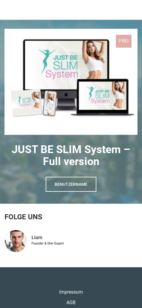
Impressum (71, 292)
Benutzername (71, 184)
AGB (71, 302)
